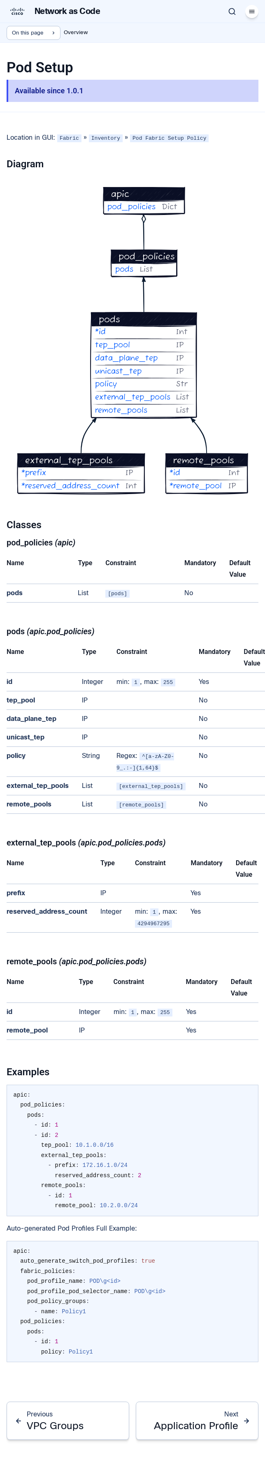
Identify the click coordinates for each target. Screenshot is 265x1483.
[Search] (232, 11)
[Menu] (251, 11)
